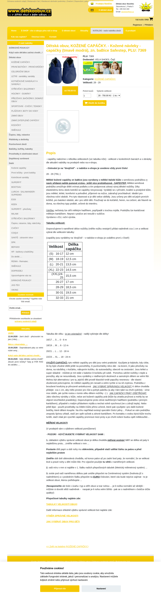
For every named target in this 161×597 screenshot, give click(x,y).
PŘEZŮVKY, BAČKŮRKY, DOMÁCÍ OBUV (27, 100)
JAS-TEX (15, 285)
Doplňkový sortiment (19, 158)
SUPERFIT (16, 182)
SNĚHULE (16, 130)
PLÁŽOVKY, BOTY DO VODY (24, 111)
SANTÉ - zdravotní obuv (22, 237)
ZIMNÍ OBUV (17, 115)
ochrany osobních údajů (26, 321)
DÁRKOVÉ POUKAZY (19, 48)
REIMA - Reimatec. (20, 261)
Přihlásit (25, 313)
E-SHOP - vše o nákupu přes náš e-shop (39, 31)
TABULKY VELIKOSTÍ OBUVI (61, 504)
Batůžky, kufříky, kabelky (21, 149)
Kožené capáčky (18, 168)
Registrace (137, 25)
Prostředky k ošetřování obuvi (23, 154)
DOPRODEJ (17, 271)
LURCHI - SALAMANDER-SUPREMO (23, 193)
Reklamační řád (34, 1)
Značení (70, 1)
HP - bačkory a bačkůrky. (22, 252)
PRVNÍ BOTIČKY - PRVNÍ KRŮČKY (27, 67)
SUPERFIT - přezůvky (21, 209)
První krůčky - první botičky (23, 172)
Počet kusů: (88, 91)
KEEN (14, 204)
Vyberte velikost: (104, 91)
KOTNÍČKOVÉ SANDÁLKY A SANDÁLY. (24, 82)
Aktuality (84, 31)
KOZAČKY (16, 125)
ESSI (13, 199)
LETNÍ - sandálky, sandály (23, 76)
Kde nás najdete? (19, 37)
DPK (13, 242)
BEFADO (15, 247)
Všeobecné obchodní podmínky (53, 1)
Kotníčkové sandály (20, 177)
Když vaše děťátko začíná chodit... (24, 355)
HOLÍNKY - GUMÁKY (21, 93)
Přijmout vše (60, 588)
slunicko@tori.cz (127, 12)
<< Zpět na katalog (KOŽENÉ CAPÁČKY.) (67, 546)
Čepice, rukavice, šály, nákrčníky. (26, 223)
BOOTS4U (16, 187)
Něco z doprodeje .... (18, 344)
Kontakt (53, 37)
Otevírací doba (38, 37)
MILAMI (14, 214)
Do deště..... (16, 256)
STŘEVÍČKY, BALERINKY (23, 89)
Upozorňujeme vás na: (21, 275)
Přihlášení (149, 25)
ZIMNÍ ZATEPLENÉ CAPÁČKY (25, 120)
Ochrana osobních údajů (16, 1)
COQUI (14, 233)
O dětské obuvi (68, 31)
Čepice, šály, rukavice (19, 135)
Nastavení (101, 588)
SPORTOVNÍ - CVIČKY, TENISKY (26, 106)
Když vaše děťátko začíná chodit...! (26, 52)
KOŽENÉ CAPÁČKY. (105, 79)
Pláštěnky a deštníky (19, 139)
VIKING (14, 290)
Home (13, 31)
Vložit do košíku (94, 103)
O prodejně (130, 31)
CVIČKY (15, 228)
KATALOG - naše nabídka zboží (107, 31)
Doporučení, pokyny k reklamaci (87, 1)
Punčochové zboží (18, 144)
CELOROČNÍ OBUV (20, 71)
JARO (11, 333)
